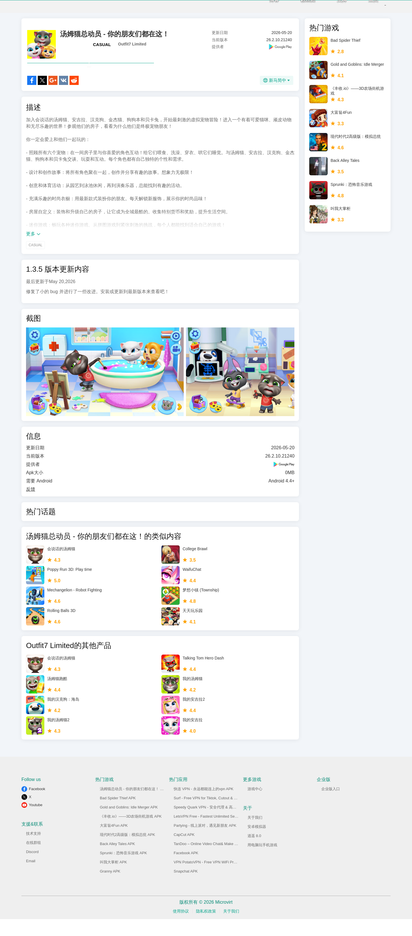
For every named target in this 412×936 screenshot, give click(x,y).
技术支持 (33, 850)
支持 (333, 8)
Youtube (35, 822)
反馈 (30, 506)
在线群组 (33, 859)
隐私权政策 (206, 928)
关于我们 (254, 834)
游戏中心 (254, 806)
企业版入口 (330, 806)
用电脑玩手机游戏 (262, 862)
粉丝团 (299, 8)
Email (30, 878)
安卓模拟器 (256, 843)
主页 (364, 8)
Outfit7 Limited (132, 48)
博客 (265, 8)
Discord (32, 869)
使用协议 (181, 928)
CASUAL (102, 48)
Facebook (37, 806)
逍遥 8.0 (254, 852)
